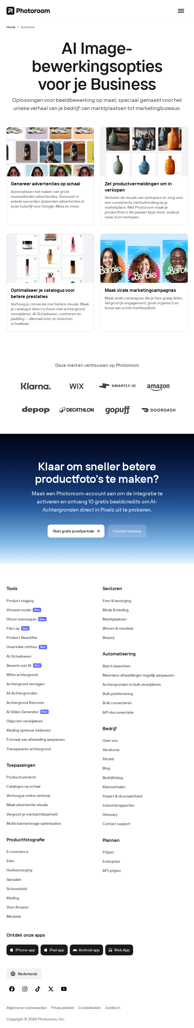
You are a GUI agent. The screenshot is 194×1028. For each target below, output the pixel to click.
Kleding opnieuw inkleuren (28, 730)
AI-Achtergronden (21, 693)
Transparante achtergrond (28, 748)
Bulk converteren (117, 702)
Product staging (20, 600)
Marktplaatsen (115, 619)
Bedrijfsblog (113, 777)
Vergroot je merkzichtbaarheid (31, 814)
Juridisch (112, 1007)
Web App (119, 950)
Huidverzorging (19, 870)
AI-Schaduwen (18, 656)
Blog (106, 768)
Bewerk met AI (23, 665)
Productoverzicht (21, 777)
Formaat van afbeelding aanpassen (35, 739)
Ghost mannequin (26, 619)
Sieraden (13, 879)
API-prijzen (112, 870)
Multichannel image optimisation (33, 823)
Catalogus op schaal (23, 786)
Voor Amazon (17, 907)
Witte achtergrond (22, 674)
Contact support (116, 823)
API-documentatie (118, 712)
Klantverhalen (114, 786)
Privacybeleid (62, 1007)
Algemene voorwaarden (26, 1007)
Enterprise (111, 861)
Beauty (108, 637)
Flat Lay (17, 628)
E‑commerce (17, 851)
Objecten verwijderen (24, 721)
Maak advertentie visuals (27, 804)
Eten (10, 860)
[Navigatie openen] (181, 10)
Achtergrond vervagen (25, 683)
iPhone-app (22, 950)
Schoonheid (16, 888)
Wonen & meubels (118, 628)
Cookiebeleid (89, 1007)
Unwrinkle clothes (26, 646)
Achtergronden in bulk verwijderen (132, 684)
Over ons (110, 740)
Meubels (13, 916)
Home (10, 27)
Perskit (108, 759)
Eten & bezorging (117, 600)
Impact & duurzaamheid (122, 796)
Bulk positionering (118, 693)
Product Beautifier (22, 637)
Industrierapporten (118, 805)
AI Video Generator (27, 711)
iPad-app (54, 950)
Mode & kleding (116, 609)
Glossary (110, 814)
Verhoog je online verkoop (28, 795)
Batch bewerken (116, 666)
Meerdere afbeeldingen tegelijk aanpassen (138, 675)
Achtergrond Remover (25, 702)
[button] (49, 588)
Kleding (12, 898)
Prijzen (108, 852)
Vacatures (111, 749)
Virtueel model (23, 609)
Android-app (86, 950)
